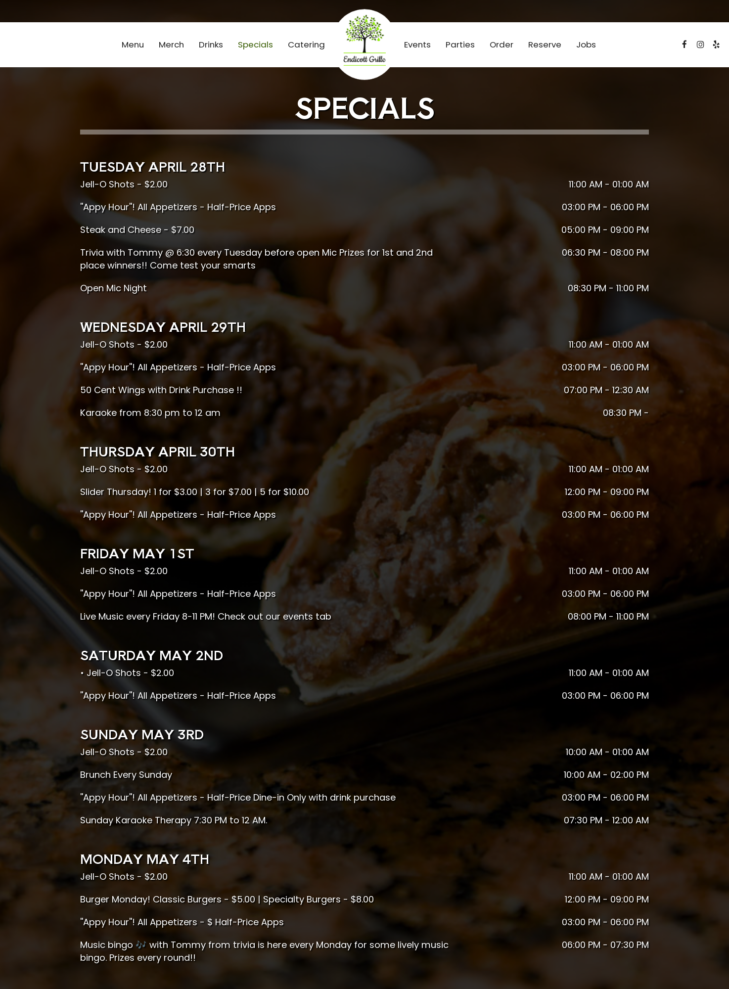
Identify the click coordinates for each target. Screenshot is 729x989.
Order (501, 44)
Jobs (586, 44)
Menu (133, 44)
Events (417, 44)
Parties (460, 44)
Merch (171, 44)
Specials (255, 44)
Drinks (211, 44)
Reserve (544, 44)
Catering (306, 44)
